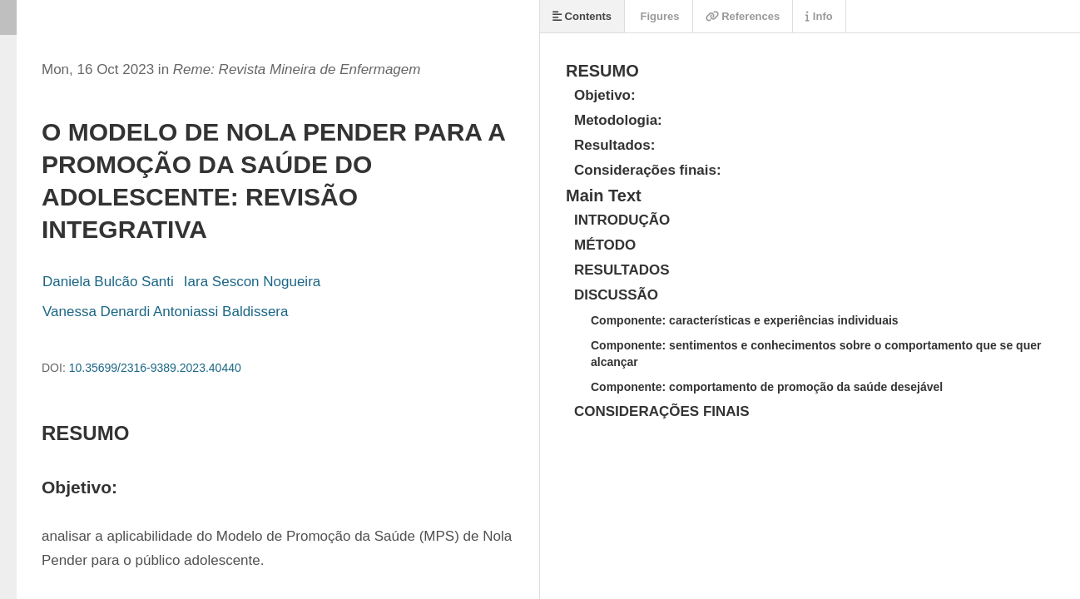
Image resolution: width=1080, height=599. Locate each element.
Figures (658, 16)
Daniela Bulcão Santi (108, 282)
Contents (582, 16)
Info (818, 16)
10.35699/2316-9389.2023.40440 (155, 367)
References (743, 16)
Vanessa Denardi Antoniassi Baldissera (165, 311)
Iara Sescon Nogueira (252, 282)
